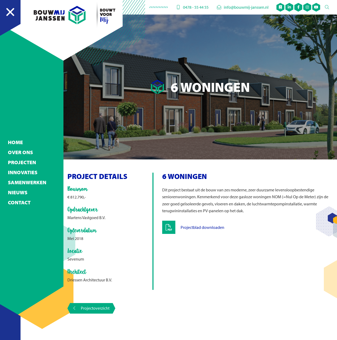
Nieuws (17, 182)
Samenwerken (27, 172)
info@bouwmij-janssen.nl (242, 7)
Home (15, 132)
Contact (19, 192)
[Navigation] (10, 18)
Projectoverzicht (91, 308)
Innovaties (22, 162)
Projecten (22, 152)
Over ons (20, 142)
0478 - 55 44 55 (192, 7)
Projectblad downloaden (202, 227)
